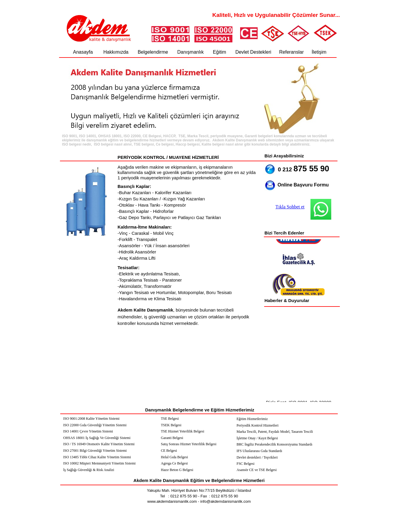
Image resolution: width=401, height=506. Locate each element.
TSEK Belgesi (171, 425)
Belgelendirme (153, 52)
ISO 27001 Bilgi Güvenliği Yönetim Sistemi (95, 450)
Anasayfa (83, 52)
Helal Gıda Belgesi (174, 457)
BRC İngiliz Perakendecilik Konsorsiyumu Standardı (274, 444)
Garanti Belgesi (172, 438)
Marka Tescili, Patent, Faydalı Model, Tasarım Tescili (275, 432)
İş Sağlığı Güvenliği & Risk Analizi (88, 470)
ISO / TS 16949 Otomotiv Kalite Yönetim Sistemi (98, 444)
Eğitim (219, 52)
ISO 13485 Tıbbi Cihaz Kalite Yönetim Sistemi (97, 457)
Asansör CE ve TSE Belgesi (257, 470)
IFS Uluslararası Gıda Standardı (259, 451)
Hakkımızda (115, 52)
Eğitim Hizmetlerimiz (252, 419)
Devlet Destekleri (253, 52)
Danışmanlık (190, 52)
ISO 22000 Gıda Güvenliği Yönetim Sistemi (94, 425)
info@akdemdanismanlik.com (225, 501)
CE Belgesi (169, 450)
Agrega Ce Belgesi (174, 463)
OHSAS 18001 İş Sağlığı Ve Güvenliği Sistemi (96, 438)
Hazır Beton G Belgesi (177, 470)
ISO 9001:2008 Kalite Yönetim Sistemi (91, 418)
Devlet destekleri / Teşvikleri (257, 457)
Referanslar (291, 52)
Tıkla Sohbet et (290, 206)
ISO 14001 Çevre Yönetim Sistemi (88, 431)
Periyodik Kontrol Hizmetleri (257, 425)
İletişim (319, 52)
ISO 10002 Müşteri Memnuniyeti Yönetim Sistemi (99, 463)
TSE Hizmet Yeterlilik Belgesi (182, 431)
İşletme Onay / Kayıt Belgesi (257, 438)
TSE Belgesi (170, 418)
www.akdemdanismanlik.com (172, 501)
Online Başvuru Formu (303, 184)
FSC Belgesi (245, 464)
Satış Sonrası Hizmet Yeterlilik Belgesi (188, 444)
